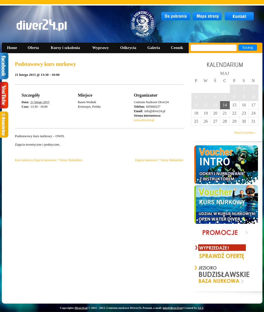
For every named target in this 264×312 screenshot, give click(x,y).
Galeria (153, 48)
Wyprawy (100, 48)
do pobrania (176, 16)
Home (12, 48)
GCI (200, 307)
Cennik (177, 48)
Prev (199, 274)
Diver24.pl (80, 307)
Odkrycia (128, 48)
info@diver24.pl (173, 307)
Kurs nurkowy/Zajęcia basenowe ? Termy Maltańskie (49, 160)
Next (246, 274)
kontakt (240, 16)
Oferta (33, 48)
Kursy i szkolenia (65, 48)
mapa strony (208, 16)
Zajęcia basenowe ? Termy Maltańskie (159, 160)
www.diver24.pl (144, 120)
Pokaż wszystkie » (245, 132)
